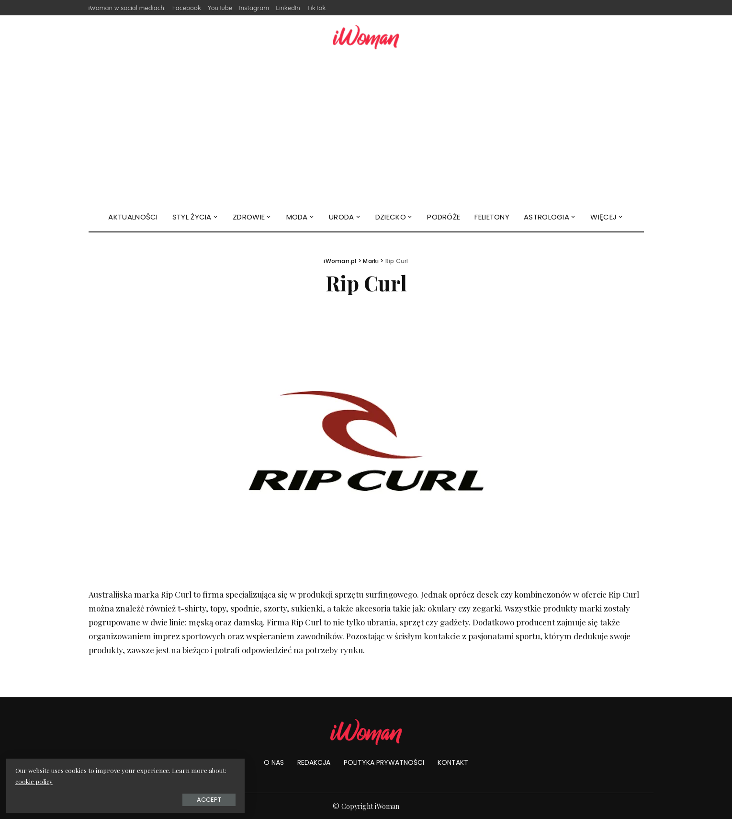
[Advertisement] (366, 131)
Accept (114, 798)
